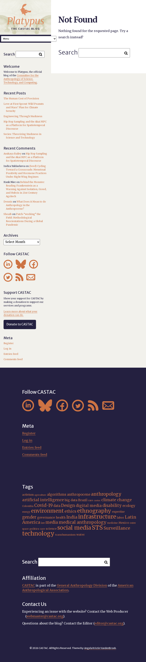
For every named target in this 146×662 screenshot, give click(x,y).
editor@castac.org (108, 623)
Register (9, 343)
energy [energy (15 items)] (26, 511)
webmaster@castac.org (44, 616)
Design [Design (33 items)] (68, 505)
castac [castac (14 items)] (97, 500)
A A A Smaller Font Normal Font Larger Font (28, 39)
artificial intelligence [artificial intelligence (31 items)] (43, 499)
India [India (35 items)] (71, 517)
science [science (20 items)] (51, 528)
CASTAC (28, 585)
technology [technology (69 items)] (38, 533)
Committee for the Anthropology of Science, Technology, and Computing (21, 79)
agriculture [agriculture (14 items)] (40, 495)
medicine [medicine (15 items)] (112, 523)
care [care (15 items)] (90, 500)
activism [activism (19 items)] (28, 494)
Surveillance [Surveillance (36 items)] (117, 528)
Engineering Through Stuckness (23, 116)
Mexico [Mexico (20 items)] (124, 523)
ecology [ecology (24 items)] (128, 506)
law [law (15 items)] (43, 523)
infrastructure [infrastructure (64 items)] (97, 516)
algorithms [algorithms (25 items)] (56, 494)
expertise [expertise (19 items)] (118, 511)
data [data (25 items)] (56, 506)
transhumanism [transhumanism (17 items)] (65, 534)
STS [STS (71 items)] (97, 527)
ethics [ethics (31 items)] (70, 511)
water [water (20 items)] (80, 534)
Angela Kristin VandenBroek (100, 648)
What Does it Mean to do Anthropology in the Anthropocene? (26, 205)
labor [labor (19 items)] (120, 517)
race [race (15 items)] (42, 528)
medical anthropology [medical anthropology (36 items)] (82, 522)
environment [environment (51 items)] (47, 511)
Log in (7, 348)
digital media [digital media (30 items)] (89, 505)
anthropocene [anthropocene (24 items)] (78, 494)
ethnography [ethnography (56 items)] (94, 511)
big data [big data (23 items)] (71, 500)
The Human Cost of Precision (21, 98)
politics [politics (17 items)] (34, 528)
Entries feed (11, 353)
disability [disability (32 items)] (112, 505)
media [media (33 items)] (52, 522)
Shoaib (8, 214)
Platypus (25, 21)
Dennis (8, 201)
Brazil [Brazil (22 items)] (82, 500)
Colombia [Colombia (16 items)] (27, 506)
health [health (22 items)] (60, 517)
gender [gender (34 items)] (29, 517)
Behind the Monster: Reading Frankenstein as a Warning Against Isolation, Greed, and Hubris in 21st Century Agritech (26, 189)
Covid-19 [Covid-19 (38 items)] (43, 505)
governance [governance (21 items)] (46, 517)
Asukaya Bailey (12, 153)
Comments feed (13, 359)
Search (68, 52)
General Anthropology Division (82, 585)
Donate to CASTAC (20, 324)
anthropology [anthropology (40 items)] (106, 494)
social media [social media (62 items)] (74, 527)
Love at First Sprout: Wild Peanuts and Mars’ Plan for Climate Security (24, 107)
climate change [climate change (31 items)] (116, 499)
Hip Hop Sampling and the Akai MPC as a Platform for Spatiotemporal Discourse (25, 125)
